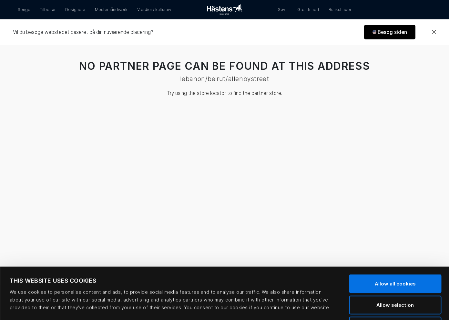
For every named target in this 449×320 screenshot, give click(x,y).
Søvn (283, 9)
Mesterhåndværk (111, 9)
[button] (389, 32)
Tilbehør (48, 9)
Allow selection (395, 256)
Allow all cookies (395, 235)
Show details (273, 307)
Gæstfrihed (308, 9)
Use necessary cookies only (395, 277)
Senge (24, 9)
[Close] (434, 32)
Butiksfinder (340, 9)
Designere (75, 9)
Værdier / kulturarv (154, 9)
